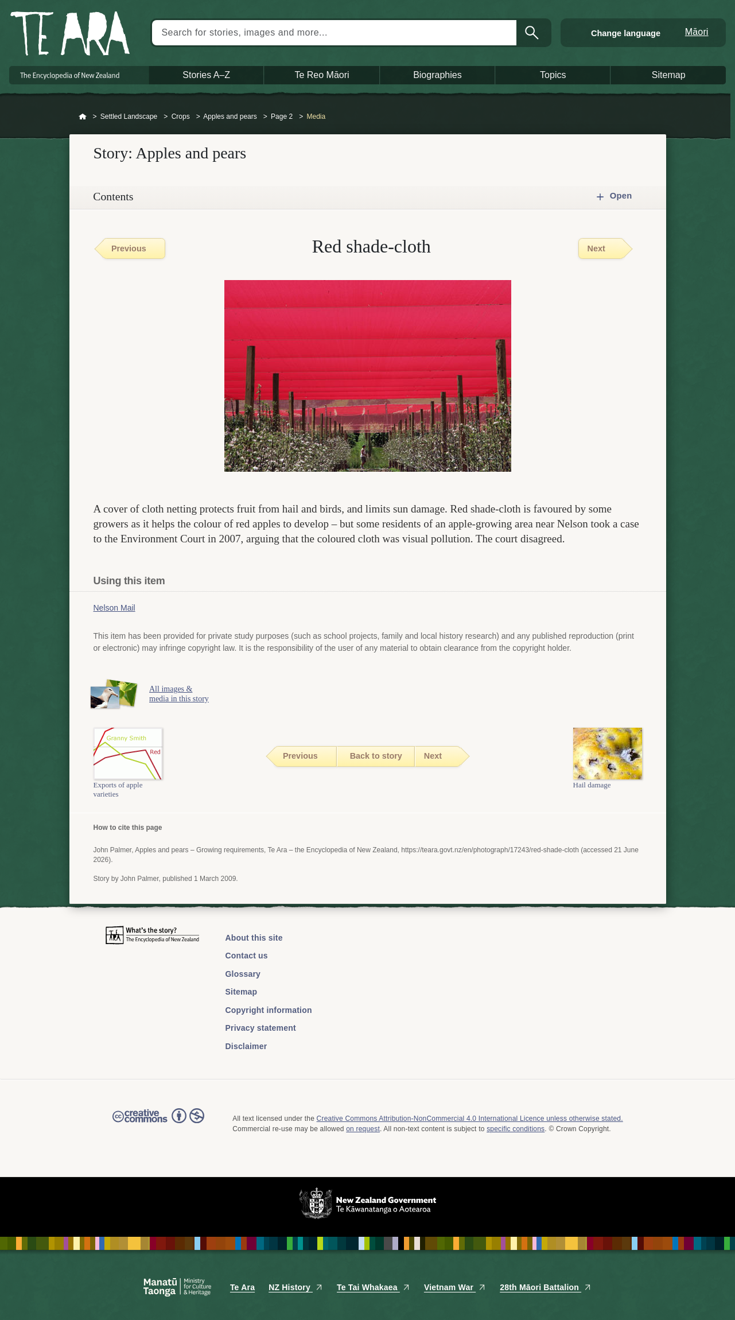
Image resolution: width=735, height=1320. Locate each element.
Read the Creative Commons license (158, 1124)
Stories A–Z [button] (206, 75)
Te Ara (242, 1287)
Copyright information (268, 1010)
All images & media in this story (182, 694)
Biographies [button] (437, 75)
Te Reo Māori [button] (321, 75)
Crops (181, 116)
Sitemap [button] (669, 75)
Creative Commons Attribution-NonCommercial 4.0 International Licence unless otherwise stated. (470, 1119)
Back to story (376, 755)
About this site (254, 937)
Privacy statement (260, 1027)
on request (363, 1129)
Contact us (246, 955)
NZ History (296, 1287)
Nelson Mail (114, 607)
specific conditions (516, 1129)
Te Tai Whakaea (373, 1287)
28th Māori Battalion (546, 1287)
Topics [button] (553, 75)
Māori (697, 32)
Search (533, 32)
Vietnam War (455, 1287)
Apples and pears (229, 116)
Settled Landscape (128, 116)
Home (83, 117)
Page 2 (282, 116)
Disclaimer (246, 1046)
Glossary (243, 974)
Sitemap (241, 991)
